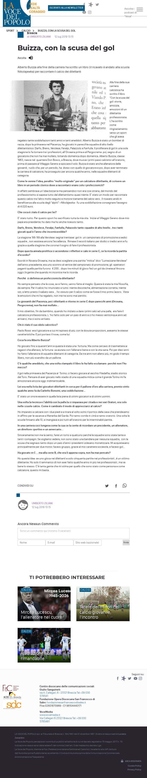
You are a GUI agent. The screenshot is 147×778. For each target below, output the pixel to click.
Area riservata (130, 761)
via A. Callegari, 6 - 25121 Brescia (58, 692)
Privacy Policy (134, 769)
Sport (10, 30)
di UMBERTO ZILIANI (39, 36)
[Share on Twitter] (107, 486)
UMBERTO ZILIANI (42, 503)
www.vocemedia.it (50, 715)
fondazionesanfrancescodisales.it (66, 702)
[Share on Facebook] (116, 486)
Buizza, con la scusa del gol (57, 30)
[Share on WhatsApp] (125, 486)
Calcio (26, 30)
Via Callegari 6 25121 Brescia (56, 718)
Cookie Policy (134, 765)
